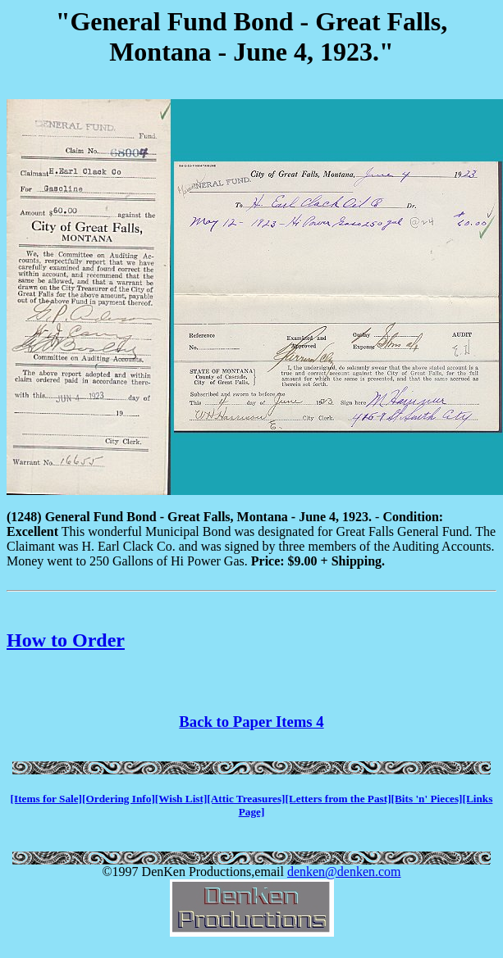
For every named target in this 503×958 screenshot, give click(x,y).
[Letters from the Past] (338, 798)
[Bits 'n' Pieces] (427, 798)
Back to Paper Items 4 (251, 721)
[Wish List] (181, 798)
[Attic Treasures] (246, 798)
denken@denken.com (344, 872)
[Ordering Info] (118, 798)
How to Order (66, 640)
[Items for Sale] (46, 798)
